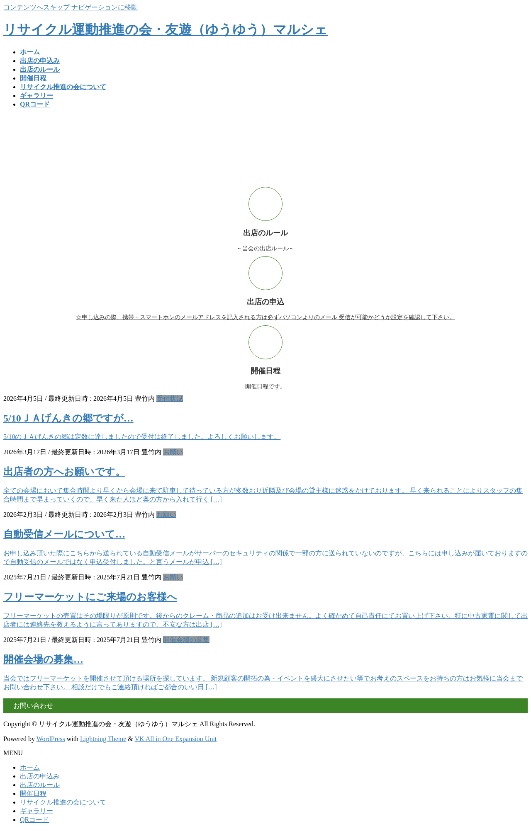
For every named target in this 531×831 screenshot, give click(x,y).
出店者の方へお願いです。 (64, 471)
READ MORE (508, 183)
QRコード (34, 819)
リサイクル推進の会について (63, 802)
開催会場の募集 (186, 639)
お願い (173, 451)
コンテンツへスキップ (36, 7)
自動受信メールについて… (64, 534)
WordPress (51, 738)
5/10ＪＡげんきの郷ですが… (68, 418)
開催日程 (33, 793)
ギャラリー (36, 810)
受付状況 (169, 398)
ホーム (30, 767)
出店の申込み (40, 776)
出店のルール (40, 784)
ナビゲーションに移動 (104, 7)
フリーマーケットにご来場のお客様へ (90, 596)
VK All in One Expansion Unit (176, 738)
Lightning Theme (103, 738)
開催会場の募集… (43, 659)
